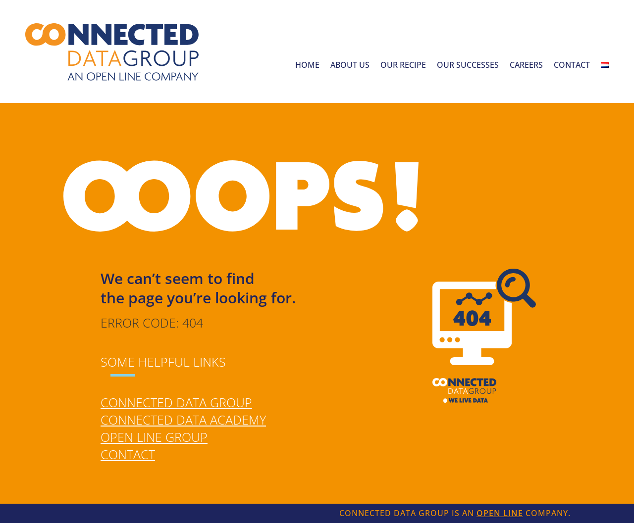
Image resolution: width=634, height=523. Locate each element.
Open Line (499, 513)
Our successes (468, 65)
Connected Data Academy (183, 419)
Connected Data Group (176, 402)
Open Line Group (154, 436)
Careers (526, 65)
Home (307, 65)
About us (350, 65)
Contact (572, 65)
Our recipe (403, 65)
